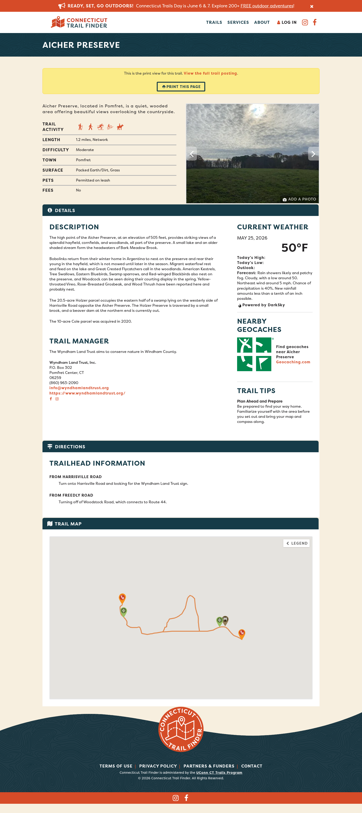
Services (238, 22)
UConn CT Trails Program (219, 772)
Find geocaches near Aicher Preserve (292, 351)
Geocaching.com (293, 361)
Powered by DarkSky (261, 304)
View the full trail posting (210, 73)
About (262, 22)
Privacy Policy (158, 766)
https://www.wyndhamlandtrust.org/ (87, 393)
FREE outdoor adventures (267, 6)
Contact (251, 766)
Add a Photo (299, 199)
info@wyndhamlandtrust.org (79, 387)
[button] (225, 621)
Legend (297, 543)
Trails (214, 22)
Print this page (181, 86)
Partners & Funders (209, 766)
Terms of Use (116, 766)
